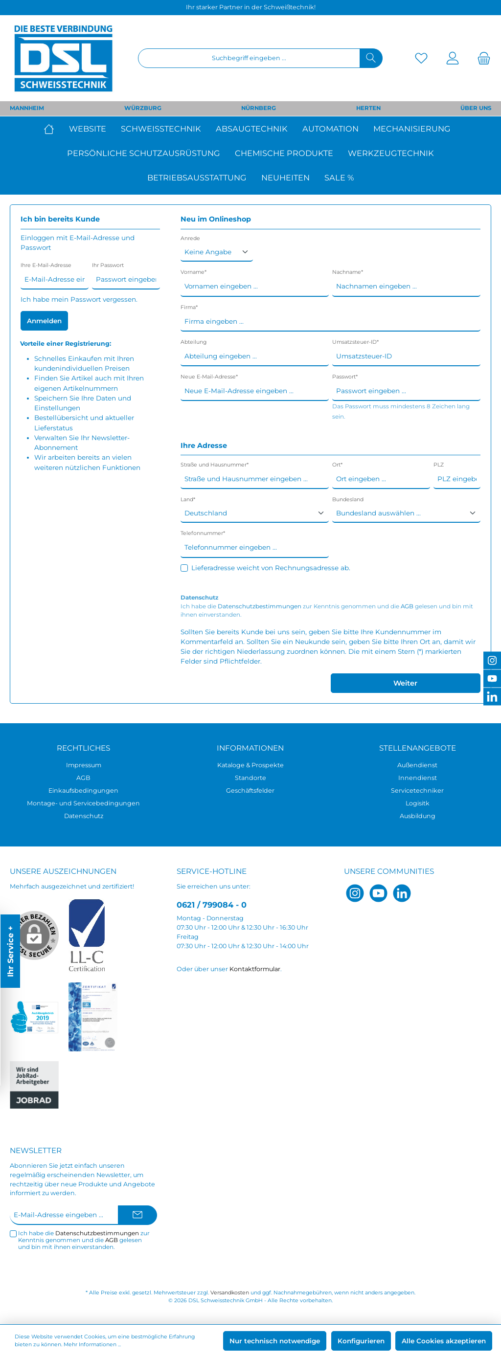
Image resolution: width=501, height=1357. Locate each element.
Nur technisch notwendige (274, 1341)
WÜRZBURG (142, 108)
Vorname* (193, 272)
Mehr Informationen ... (92, 1344)
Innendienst (417, 777)
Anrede (190, 238)
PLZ (438, 465)
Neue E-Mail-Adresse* (209, 377)
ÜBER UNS (475, 108)
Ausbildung (417, 816)
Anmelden (44, 321)
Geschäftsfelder (250, 790)
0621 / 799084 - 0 (212, 905)
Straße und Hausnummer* (215, 465)
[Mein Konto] (452, 58)
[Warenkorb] (481, 58)
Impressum (83, 765)
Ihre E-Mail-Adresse (46, 265)
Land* (188, 499)
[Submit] (137, 1215)
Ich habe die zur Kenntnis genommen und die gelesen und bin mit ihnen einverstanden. (327, 611)
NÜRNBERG (258, 108)
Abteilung (193, 342)
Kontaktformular (254, 969)
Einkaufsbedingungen (83, 790)
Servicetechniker (417, 790)
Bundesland (348, 499)
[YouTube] (378, 893)
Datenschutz (83, 816)
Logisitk (418, 803)
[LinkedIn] (402, 893)
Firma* (189, 307)
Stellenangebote (417, 748)
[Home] (53, 128)
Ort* (337, 465)
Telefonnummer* (203, 533)
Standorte (250, 777)
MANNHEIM (27, 108)
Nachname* (347, 272)
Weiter (405, 683)
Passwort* (345, 377)
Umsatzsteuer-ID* (355, 342)
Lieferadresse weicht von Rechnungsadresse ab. (270, 568)
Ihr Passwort (108, 265)
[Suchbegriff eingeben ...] (249, 58)
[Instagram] (355, 893)
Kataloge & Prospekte (250, 765)
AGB (407, 606)
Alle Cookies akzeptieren (444, 1341)
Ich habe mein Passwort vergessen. (79, 299)
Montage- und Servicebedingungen (83, 803)
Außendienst (417, 765)
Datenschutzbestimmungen (259, 606)
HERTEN (368, 108)
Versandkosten (229, 1293)
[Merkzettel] (421, 58)
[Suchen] (371, 58)
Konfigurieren (361, 1341)
